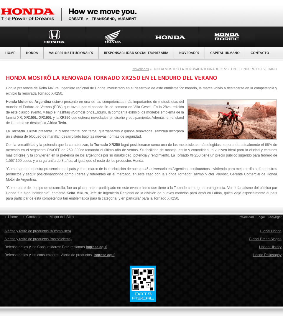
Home (10, 53)
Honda (32, 53)
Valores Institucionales (71, 53)
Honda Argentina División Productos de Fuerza (170, 37)
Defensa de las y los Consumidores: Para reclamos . (56, 247)
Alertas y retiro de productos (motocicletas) (38, 239)
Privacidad (246, 217)
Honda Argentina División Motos (113, 37)
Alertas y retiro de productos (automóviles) (37, 231)
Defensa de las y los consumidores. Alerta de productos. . (60, 255)
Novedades (189, 53)
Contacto (260, 53)
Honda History (270, 247)
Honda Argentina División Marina (226, 37)
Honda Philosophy (267, 255)
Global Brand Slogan (265, 239)
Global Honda (271, 231)
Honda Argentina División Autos (56, 37)
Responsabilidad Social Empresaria (136, 53)
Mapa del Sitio (62, 217)
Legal (261, 217)
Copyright (275, 217)
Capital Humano (225, 53)
